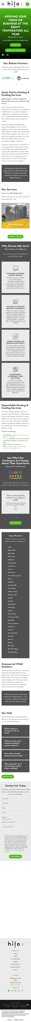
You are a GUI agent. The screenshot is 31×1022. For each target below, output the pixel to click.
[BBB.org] (22, 991)
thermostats (18, 448)
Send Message (15, 856)
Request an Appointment (15, 50)
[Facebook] (12, 991)
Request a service (15, 236)
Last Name (5, 803)
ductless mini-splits (10, 436)
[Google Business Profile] (9, 991)
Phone (3, 808)
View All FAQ (7, 777)
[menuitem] (8, 1006)
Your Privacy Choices (22, 1004)
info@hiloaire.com (9, 850)
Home (15, 953)
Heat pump (6, 438)
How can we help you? (8, 827)
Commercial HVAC (15, 967)
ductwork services (7, 448)
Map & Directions (15, 984)
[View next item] (17, 84)
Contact (15, 970)
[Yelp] (19, 991)
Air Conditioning (15, 959)
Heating (15, 961)
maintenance (21, 435)
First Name (5, 798)
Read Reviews (15, 523)
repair (27, 435)
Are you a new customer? (8, 822)
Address (4, 817)
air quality (23, 446)
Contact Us (15, 45)
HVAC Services (15, 964)
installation (14, 435)
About (15, 956)
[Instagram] (15, 991)
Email (3, 812)
